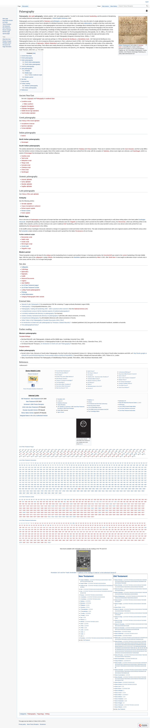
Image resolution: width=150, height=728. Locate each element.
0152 (110, 506)
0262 (125, 512)
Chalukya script (26, 167)
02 (22, 499)
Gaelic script (25, 239)
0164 (27, 508)
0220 (103, 510)
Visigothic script (26, 248)
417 (38, 482)
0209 (63, 510)
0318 (74, 516)
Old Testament (25, 398)
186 (118, 469)
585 (68, 486)
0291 (103, 514)
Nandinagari (136, 151)
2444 (122, 488)
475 (83, 484)
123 (65, 456)
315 (118, 475)
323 (142, 475)
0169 (45, 508)
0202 (38, 510)
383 (65, 480)
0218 (96, 510)
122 (61, 456)
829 (136, 486)
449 (133, 482)
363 (133, 478)
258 (77, 473)
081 (124, 501)
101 (104, 453)
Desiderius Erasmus (62, 402)
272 (118, 473)
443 (115, 482)
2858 (27, 493)
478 (92, 484)
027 (92, 499)
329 (32, 478)
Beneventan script (26, 237)
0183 (96, 508)
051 (35, 501)
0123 (136, 503)
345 (80, 478)
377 (47, 480)
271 (115, 473)
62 (96, 451)
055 (47, 501)
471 (71, 484)
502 (35, 486)
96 (85, 453)
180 (100, 469)
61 (92, 451)
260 (83, 473)
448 (130, 482)
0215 (85, 510)
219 (89, 471)
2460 (133, 488)
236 (139, 471)
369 (23, 480)
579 (65, 486)
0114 (103, 503)
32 (121, 449)
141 (112, 467)
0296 (121, 514)
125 (74, 456)
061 (65, 501)
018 (65, 499)
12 (52, 449)
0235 (27, 512)
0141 (71, 506)
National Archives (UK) (81, 309)
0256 (103, 512)
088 (145, 501)
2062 (97, 488)
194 (142, 469)
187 (121, 469)
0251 (85, 512)
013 (50, 499)
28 (107, 449)
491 (130, 484)
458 (32, 484)
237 (142, 471)
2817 (125, 491)
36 (134, 449)
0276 (49, 514)
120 (53, 456)
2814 (114, 491)
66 (109, 451)
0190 (121, 508)
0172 (56, 508)
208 (56, 471)
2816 (121, 491)
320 (133, 475)
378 (50, 480)
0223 (114, 510)
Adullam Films (122, 379)
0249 (78, 512)
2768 (63, 491)
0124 (139, 503)
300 (74, 475)
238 (145, 471)
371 (29, 480)
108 (132, 453)
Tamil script (24, 158)
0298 (128, 514)
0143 (78, 506)
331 (38, 478)
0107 (78, 503)
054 (44, 501)
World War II (112, 257)
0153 (114, 506)
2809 (96, 491)
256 (71, 473)
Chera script (25, 169)
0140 (67, 506)
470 (68, 484)
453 (145, 482)
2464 (136, 488)
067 (83, 501)
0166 (35, 508)
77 (21, 453)
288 (38, 475)
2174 (100, 488)
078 (115, 501)
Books (58, 410)
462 (44, 484)
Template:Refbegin (24, 336)
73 (133, 451)
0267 (143, 512)
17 (70, 449)
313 (112, 475)
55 (72, 451)
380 (56, 480)
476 (86, 484)
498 (23, 486)
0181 (89, 508)
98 (92, 453)
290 (44, 475)
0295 (117, 514)
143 (118, 467)
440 (106, 482)
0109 (85, 503)
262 (89, 473)
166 (59, 469)
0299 (132, 514)
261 (86, 473)
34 (127, 449)
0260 (117, 512)
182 (106, 469)
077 (112, 501)
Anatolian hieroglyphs (27, 108)
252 (59, 473)
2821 (139, 491)
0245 (63, 512)
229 (118, 471)
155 (26, 469)
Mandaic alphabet (26, 184)
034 (113, 499)
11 (49, 449)
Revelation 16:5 (61, 399)
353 (103, 478)
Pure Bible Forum (123, 385)
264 (94, 473)
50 (55, 451)
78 (24, 453)
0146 (89, 506)
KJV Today (58, 374)
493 (136, 484)
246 (41, 473)
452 (142, 482)
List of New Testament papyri (30, 285)
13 (56, 449)
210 (62, 471)
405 (130, 480)
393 (94, 480)
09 (38, 499)
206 (50, 471)
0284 (78, 514)
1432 (57, 488)
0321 (85, 516)
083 (130, 501)
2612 (20, 491)
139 (130, 456)
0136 (53, 506)
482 (103, 484)
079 (118, 501)
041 (134, 499)
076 (109, 501)
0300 (135, 514)
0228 (132, 510)
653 (77, 486)
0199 (27, 510)
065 (77, 501)
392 (92, 480)
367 (145, 478)
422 (53, 482)
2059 (86, 488)
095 (38, 503)
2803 (74, 491)
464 (50, 484)
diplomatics (40, 43)
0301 (139, 514)
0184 (99, 508)
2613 (24, 491)
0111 (93, 503)
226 (109, 471)
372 (32, 480)
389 (83, 480)
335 (50, 478)
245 (38, 473)
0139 (63, 506)
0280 (63, 514)
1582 (61, 488)
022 (77, 499)
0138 (60, 506)
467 (59, 484)
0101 (57, 503)
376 (44, 480)
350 (94, 478)
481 (100, 484)
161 (44, 469)
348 (89, 478)
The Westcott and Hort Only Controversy (97, 403)
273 (121, 473)
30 (114, 449)
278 (136, 473)
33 (124, 449)
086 (139, 501)
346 (83, 478)
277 (133, 473)
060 (62, 501)
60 (89, 451)
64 (102, 451)
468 (62, 484)
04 (27, 499)
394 (97, 480)
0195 (139, 508)
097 (44, 503)
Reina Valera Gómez (27, 413)
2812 (107, 491)
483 (106, 484)
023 (80, 499)
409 (142, 480)
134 (110, 456)
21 (83, 449)
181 (103, 469)
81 (34, 453)
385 (71, 480)
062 (68, 501)
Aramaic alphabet (26, 179)
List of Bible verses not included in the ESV (98, 409)
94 (78, 453)
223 (100, 471)
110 (140, 453)
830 (139, 486)
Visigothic (73, 222)
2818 (128, 491)
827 (130, 486)
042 (137, 499)
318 (127, 475)
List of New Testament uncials (30, 287)
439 (103, 482)
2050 (79, 488)
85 (48, 453)
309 (100, 475)
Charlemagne (35, 219)
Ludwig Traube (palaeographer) (30, 290)
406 (133, 480)
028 (95, 499)
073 (100, 501)
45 (38, 451)
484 (109, 484)
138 (126, 456)
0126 (20, 506)
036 (119, 499)
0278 (56, 514)
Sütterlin (50, 257)
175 (86, 469)
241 (26, 473)
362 (130, 478)
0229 (135, 510)
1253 (47, 488)
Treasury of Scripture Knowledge (64, 380)
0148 (96, 506)
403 (124, 480)
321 (136, 475)
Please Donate (32, 374)
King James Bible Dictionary (62, 386)
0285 (81, 514)
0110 (89, 503)
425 (62, 482)
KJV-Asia (90, 374)
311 (106, 475)
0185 (103, 508)
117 (41, 456)
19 (76, 449)
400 (115, 480)
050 (32, 501)
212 (68, 471)
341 (68, 478)
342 (71, 478)
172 (77, 469)
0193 (132, 508)
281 (145, 473)
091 (26, 503)
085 (136, 501)
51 (58, 451)
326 (23, 478)
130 (94, 456)
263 (92, 473)
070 (92, 501)
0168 (42, 508)
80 (31, 453)
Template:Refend (24, 346)
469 (65, 484)
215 (77, 471)
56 (75, 451)
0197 (20, 510)
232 (127, 471)
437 (97, 482)
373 (35, 480)
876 (145, 486)
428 (71, 482)
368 (20, 480)
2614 (27, 491)
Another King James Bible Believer (64, 376)
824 (121, 486)
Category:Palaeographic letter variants (32, 296)
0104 (67, 503)
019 (68, 499)
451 (139, 482)
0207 (56, 510)
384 (68, 480)
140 (134, 456)
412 (23, 482)
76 (143, 451)
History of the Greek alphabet (30, 120)
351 (97, 478)
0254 (96, 512)
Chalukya (81, 149)
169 (68, 469)
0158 (132, 506)
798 (115, 486)
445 (121, 482)
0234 (24, 512)
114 (29, 456)
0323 (92, 516)
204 (44, 471)
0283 (74, 514)
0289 (96, 514)
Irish (65, 224)
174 (83, 469)
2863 (45, 493)
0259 (114, 512)
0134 (45, 506)
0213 (78, 510)
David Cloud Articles (123, 387)
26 (100, 449)
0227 (128, 510)
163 (50, 469)
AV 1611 (90, 388)
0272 (35, 514)
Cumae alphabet (26, 128)
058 (56, 501)
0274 (42, 514)
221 (94, 471)
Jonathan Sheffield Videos (125, 383)
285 (29, 475)
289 (41, 475)
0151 (107, 506)
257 (74, 473)
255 (68, 473)
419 (44, 482)
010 (41, 499)
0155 (121, 506)
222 (97, 471)
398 (109, 480)
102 (108, 453)
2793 (67, 491)
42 (27, 451)
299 (71, 475)
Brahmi (23, 135)
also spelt (31, 16)
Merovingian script (26, 244)
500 (29, 486)
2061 (93, 488)
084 (133, 501)
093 (32, 503)
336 (53, 478)
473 (77, 484)
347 (86, 478)
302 (80, 475)
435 (92, 482)
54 (68, 451)
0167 (38, 508)
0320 (81, 516)
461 (41, 484)
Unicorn (90, 401)
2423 (111, 488)
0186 (107, 508)
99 (96, 453)
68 (116, 451)
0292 (107, 514)
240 (23, 473)
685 (109, 486)
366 (142, 478)
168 (65, 469)
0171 (53, 508)
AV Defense (90, 382)
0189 (117, 508)
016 (59, 499)
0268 (20, 514)
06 (31, 499)
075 (106, 501)
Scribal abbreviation (27, 294)
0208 (60, 510)
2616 (35, 491)
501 (32, 486)
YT (66, 388)
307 (94, 475)
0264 (132, 512)
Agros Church (60, 412)
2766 (56, 491)
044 (142, 499)
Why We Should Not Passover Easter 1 (128, 402)
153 (20, 469)
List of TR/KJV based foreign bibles (127, 406)
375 (41, 480)
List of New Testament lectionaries (127, 410)
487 (118, 484)
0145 (85, 506)
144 (121, 467)
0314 (60, 516)
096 (41, 503)
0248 (74, 512)
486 (115, 484)
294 (56, 475)
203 (41, 471)
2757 (53, 491)
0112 (96, 503)
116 (37, 456)
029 (98, 499)
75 (140, 451)
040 (131, 499)
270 (112, 473)
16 (66, 449)
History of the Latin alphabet (30, 194)
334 (47, 478)
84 (44, 453)
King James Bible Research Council (127, 373)
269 (109, 473)
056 (50, 501)
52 (61, 451)
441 (109, 482)
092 (29, 503)
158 (35, 469)
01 (19, 499)
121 (57, 456)
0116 (111, 503)
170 (71, 469)
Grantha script (25, 156)
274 (124, 473)
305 (89, 475)
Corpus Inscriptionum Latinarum (30, 206)
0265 (135, 512)
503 (38, 486)
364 (136, 478)
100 (100, 453)
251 (56, 473)
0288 (92, 514)
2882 (53, 493)
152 (145, 467)
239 (20, 473)
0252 (89, 512)
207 (53, 471)
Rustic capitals (25, 213)
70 (123, 451)
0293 (110, 514)
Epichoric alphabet (26, 126)
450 (136, 482)
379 (53, 480)
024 (83, 499)
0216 (89, 510)
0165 (31, 508)
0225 (121, 510)
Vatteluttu (106, 151)
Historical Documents (27, 278)
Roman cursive (25, 210)
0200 (31, 510)
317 (124, 475)
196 (20, 471)
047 (23, 501)
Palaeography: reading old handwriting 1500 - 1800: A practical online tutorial (44, 309)
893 (26, 488)
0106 (75, 503)
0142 (74, 506)
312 (109, 475)
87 (55, 453)
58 (82, 451)
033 (110, 499)
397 (106, 480)
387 (77, 480)
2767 (60, 491)
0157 (128, 506)
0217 (92, 510)
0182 (92, 508)
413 (26, 482)
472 (74, 484)
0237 (35, 512)
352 (100, 478)
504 (41, 486)
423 (56, 482)
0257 (107, 512)
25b (73, 523)
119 (49, 456)
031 (104, 499)
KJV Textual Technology (124, 381)
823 (118, 486)
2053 (83, 488)
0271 (31, 514)
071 (94, 501)
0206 (53, 510)
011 (44, 499)
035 (116, 499)
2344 (108, 488)
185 (115, 469)
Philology (24, 292)
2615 (31, 491)
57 (78, 451)
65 (106, 451)
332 (41, 478)
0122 (132, 503)
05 (29, 499)
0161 (143, 506)
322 (139, 475)
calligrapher (39, 257)
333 (44, 478)
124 (70, 456)
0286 (85, 514)
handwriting (93, 16)
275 (127, 473)
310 (103, 475)
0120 (125, 503)
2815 (117, 491)
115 (33, 456)
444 (118, 482)
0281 (67, 514)
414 (29, 482)
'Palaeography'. (26, 306)
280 (142, 473)
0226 (125, 510)
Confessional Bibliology (124, 372)
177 (92, 469)
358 (118, 478)
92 (72, 453)
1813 (72, 488)
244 (35, 473)
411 (20, 482)
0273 (38, 514)
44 (34, 451)
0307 (35, 516)
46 (41, 451)
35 (131, 449)
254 (65, 473)
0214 (81, 510)
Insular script (25, 241)
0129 (31, 506)
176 (89, 469)
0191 (125, 508)
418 (41, 482)
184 (112, 469)
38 (141, 449)
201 (35, 471)
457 (29, 484)
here (81, 443)
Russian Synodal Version (30, 410)
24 (93, 449)
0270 (27, 514)
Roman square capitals (28, 208)
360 (124, 478)
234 (133, 471)
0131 (38, 506)
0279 (60, 514)
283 (23, 475)
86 (51, 453)
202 (38, 471)
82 (38, 453)
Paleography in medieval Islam (45, 98)
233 (130, 471)
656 (86, 486)
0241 (49, 512)
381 (59, 480)
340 (65, 478)
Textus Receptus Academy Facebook (32, 388)
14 (59, 449)
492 (133, 484)
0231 (143, 510)
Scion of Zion (122, 375)
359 (121, 478)
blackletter (77, 257)
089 (20, 503)
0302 (143, 514)
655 (83, 486)
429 (74, 482)
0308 (38, 516)
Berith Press (90, 371)
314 (115, 475)
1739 (65, 488)
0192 (128, 508)
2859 (31, 493)
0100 (53, 503)
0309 (42, 516)
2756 (49, 491)
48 (48, 451)
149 (136, 467)
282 (20, 475)
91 (68, 453)
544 (56, 486)
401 (118, 480)
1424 (54, 488)
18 (73, 449)
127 (82, 456)
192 (136, 469)
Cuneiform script (26, 101)
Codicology (24, 269)
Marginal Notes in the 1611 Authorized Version (34, 415)
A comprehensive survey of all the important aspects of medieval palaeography (44, 311)
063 (71, 501)
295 (59, 475)
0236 (31, 512)
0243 (56, 512)
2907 (56, 493)
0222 (110, 510)
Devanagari (24, 142)
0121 (129, 503)
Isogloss (23, 280)
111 (144, 453)
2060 (90, 488)
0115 (107, 503)
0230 (139, 510)
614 (71, 486)
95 (82, 453)
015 (56, 499)
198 (26, 471)
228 (115, 471)
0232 (20, 512)
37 (138, 449)
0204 (45, 510)
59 (85, 451)
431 (80, 482)
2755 (45, 491)
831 (142, 486)
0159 (135, 506)
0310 (45, 516)
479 (94, 484)
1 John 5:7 (59, 401)
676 (106, 486)
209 (59, 471)
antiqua (48, 255)
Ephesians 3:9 (122, 400)
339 (62, 478)
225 (106, 471)
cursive (125, 255)
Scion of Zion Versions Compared (126, 377)
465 (53, 484)
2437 (118, 488)
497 (20, 486)
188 (124, 469)
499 (26, 486)
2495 (144, 488)
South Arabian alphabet (28, 113)
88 (58, 453)
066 (80, 501)
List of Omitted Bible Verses (94, 407)
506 (47, 486)
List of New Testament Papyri (26, 446)
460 (38, 484)
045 (145, 499)
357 (115, 478)
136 (118, 456)
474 (80, 484)
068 (86, 501)
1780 (68, 488)
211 (65, 471)
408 (139, 480)
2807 (89, 491)
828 (133, 486)
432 (83, 482)
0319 (78, 516)
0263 (128, 512)
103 (112, 453)
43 (31, 451)
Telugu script (25, 163)
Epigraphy (30, 98)
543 (53, 486)
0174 (63, 508)
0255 (99, 512)
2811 (103, 491)
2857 (24, 493)
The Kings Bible (60, 382)
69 (119, 451)
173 (80, 469)
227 (112, 471)
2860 (35, 493)
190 (130, 469)
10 (46, 449)
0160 (139, 506)
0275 (45, 514)
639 (74, 486)
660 (97, 486)
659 (94, 486)
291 (47, 475)
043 (140, 499)
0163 (24, 508)
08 (36, 499)
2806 (85, 491)
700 (112, 486)
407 (136, 480)
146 (127, 467)
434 (89, 482)
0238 (38, 512)
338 (59, 478)
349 (92, 478)
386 (74, 480)
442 (112, 482)
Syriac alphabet (26, 181)
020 (71, 499)
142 (115, 467)
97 (89, 453)
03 (24, 499)
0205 (49, 510)
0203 (42, 510)
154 (23, 469)
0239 (42, 512)
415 (32, 482)
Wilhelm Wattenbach (51, 43)
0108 (82, 503)
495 (142, 484)
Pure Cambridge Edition (93, 411)
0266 (139, 512)
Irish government (34, 226)
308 (97, 475)
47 (44, 451)
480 (97, 484)
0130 (35, 506)
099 (50, 503)
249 (50, 473)
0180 (85, 508)
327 (26, 478)
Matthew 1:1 (91, 399)
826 (127, 486)
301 (77, 475)
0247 (71, 512)
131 (98, 456)
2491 (140, 488)
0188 (114, 508)
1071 (32, 488)
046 (20, 501)
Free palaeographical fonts (29, 325)
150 (139, 467)
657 (89, 486)
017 (62, 499)
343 (74, 478)
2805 (81, 491)
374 (38, 480)
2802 (71, 491)
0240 (45, 512)
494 (139, 484)
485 (112, 484)
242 (29, 473)
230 (121, 471)
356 (112, 478)
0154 (117, 506)
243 (32, 473)
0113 (100, 503)
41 (24, 451)
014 (53, 499)
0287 (89, 514)
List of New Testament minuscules (127, 408)
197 (23, 471)
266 (100, 473)
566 (62, 486)
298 (68, 475)
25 (97, 449)
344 (77, 478)
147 (130, 467)
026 (89, 499)
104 (116, 453)
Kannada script (25, 165)
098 (47, 503)
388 (80, 480)
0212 (74, 510)
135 (114, 456)
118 (45, 456)
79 (27, 453)
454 (20, 484)
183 (109, 469)
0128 (27, 506)
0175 (67, 508)
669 (103, 486)
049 (29, 501)
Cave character (129, 149)
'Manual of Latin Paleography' (30, 304)
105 (120, 453)
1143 (36, 488)
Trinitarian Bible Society (93, 378)
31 (117, 449)
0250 (81, 512)
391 (89, 480)
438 (100, 482)
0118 (118, 503)
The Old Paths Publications (62, 370)
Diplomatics (24, 271)
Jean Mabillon (25, 283)
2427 (115, 488)
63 (99, 451)
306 (92, 475)
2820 (135, 491)
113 (25, 456)
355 (109, 478)
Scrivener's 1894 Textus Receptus (34, 404)
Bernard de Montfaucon (70, 39)
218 (86, 471)
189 (127, 469)
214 (74, 471)
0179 (81, 508)
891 (20, 488)
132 (102, 456)
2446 (129, 488)
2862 (42, 493)
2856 (20, 493)
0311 (49, 516)
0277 (53, 514)
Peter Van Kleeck (60, 388)
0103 (64, 503)
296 (62, 475)
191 (133, 469)
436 (94, 482)
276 (130, 473)
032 (107, 499)
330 (35, 478)
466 (56, 484)
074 (103, 501)
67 (113, 451)
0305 (27, 516)
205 (47, 471)
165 (56, 469)
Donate (30, 381)
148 (133, 467)
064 (74, 501)
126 (78, 456)
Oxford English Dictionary (59, 18)
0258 (110, 512)
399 (112, 480)
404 (127, 480)
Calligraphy (24, 267)
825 (124, 486)
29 (110, 449)
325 (20, 478)
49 (51, 451)
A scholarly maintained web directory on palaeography (37, 313)
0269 (24, 514)
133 (106, 456)
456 (26, 484)
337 (56, 478)
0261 (121, 512)
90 (65, 453)
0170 (49, 508)
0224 (117, 510)
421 (50, 482)
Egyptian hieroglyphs (27, 106)
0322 (89, 516)
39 (145, 449)
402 (121, 480)
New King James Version (94, 405)
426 (65, 482)
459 (35, 484)
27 (104, 449)
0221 (107, 510)
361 (127, 478)
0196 (143, 508)
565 (59, 486)
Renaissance (79, 231)
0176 (71, 508)
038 (125, 499)
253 (62, 473)
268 (106, 473)
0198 (24, 510)
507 (50, 486)
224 (103, 471)
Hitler (98, 257)
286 (32, 475)
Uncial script (25, 246)
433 (86, 482)
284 (26, 475)
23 (90, 449)
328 (29, 478)
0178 (78, 508)
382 (62, 480)
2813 (110, 491)
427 (68, 482)
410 (145, 480)
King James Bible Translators (63, 384)
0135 (49, 506)
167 (62, 469)
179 (97, 469)
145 (124, 467)
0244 (60, 512)
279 (139, 473)
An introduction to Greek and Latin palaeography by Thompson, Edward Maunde (45, 322)
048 (26, 501)
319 (130, 475)
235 (136, 471)
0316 (67, 516)
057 (53, 501)
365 (139, 478)
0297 (125, 514)
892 (23, 488)
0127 (24, 506)
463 (47, 484)
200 (32, 471)
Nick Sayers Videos (92, 373)
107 (128, 453)
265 (97, 473)
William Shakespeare (124, 45)
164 (53, 469)
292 (50, 475)
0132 (42, 506)
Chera (89, 149)
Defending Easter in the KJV (94, 386)
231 (124, 471)
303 (83, 475)
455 (23, 484)
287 (35, 475)
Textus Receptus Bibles (61, 372)
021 (74, 499)
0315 (63, 516)
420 (47, 482)
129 (90, 456)
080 (121, 501)
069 (89, 501)
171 (74, 469)
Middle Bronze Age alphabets (30, 111)
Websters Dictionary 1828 (94, 380)
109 (136, 453)
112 (21, 456)
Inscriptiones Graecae (27, 123)
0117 (114, 503)
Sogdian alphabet (26, 186)
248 (47, 473)
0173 (60, 508)
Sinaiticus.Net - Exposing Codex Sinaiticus (98, 376)
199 (29, 471)
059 (59, 501)
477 (89, 484)
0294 (114, 514)
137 (122, 456)
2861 (38, 493)
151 (142, 467)
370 (26, 480)
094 (35, 503)
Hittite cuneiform (28, 104)
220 (92, 471)
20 (80, 449)
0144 (81, 506)
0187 (110, 508)
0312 (53, 516)
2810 (99, 491)
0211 (71, 510)
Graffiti (23, 276)
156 (29, 469)
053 (41, 501)
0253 (92, 512)
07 (34, 499)
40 (21, 451)
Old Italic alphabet (26, 203)
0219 (99, 510)
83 (41, 453)
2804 (78, 491)
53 (65, 451)
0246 (67, 512)
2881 (49, 493)
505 (44, 486)
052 (38, 501)
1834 (75, 488)
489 (124, 484)
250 (53, 473)
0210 (67, 510)
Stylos (89, 384)
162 (47, 469)
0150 (103, 506)
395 (100, 480)
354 (106, 478)
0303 (20, 516)
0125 (143, 503)
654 (80, 486)
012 (47, 499)
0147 (92, 506)
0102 (60, 503)
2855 (143, 491)
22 (87, 449)
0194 (135, 508)
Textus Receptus (61, 404)
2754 (42, 491)
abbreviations (88, 23)
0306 (31, 516)
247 (44, 473)
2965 (60, 493)
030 (101, 499)
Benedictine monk (83, 39)
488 (121, 484)
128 (86, 456)
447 (127, 482)
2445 (126, 488)
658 (92, 486)
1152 (39, 488)
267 (103, 473)
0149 (99, 506)
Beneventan (122, 222)
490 (127, 484)
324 (145, 475)
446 (124, 482)
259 (80, 473)
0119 (121, 503)
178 (94, 469)
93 (75, 453)
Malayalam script (26, 160)
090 (23, 503)
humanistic (24, 231)
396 (103, 480)
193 (139, 469)
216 (80, 471)
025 (86, 499)
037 (122, 499)
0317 (71, 516)
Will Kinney (121, 404)
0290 (99, 514)
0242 (53, 512)
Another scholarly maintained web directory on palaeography (39, 315)
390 (86, 480)
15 (63, 449)
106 (124, 453)
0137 (56, 506)
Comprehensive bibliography (29, 318)
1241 (43, 488)
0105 (71, 503)
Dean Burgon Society (61, 378)
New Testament (35, 398)
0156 (125, 506)
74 (136, 451)
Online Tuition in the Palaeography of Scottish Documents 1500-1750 (41, 320)
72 (130, 451)
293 (53, 475)
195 (145, 469)
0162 (20, 508)
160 (41, 469)
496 (145, 484)
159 (38, 469)
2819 (132, 491)
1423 (50, 488)
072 (97, 501)
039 (128, 499)
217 (83, 471)
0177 (74, 508)
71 (126, 451)
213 (71, 471)
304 (86, 475)
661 (100, 486)
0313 (56, 516)
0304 (24, 516)
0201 (35, 510)
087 (142, 501)
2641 (38, 491)
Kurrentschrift (108, 255)
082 (127, 501)
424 (59, 482)
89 (61, 453)
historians (47, 21)
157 (32, 469)
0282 (71, 514)
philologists (56, 21)
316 (121, 475)
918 (29, 488)
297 (65, 475)
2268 (104, 488)
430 (77, 482)
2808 (92, 491)
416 (35, 482)
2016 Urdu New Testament (30, 407)
